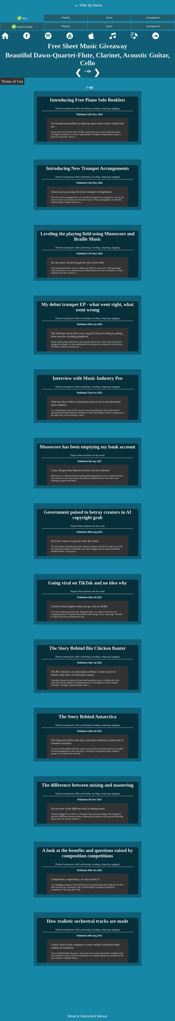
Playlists (65, 17)
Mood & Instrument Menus (87, 1016)
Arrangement (153, 17)
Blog (22, 18)
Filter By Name (87, 5)
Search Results (22, 26)
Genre (109, 17)
